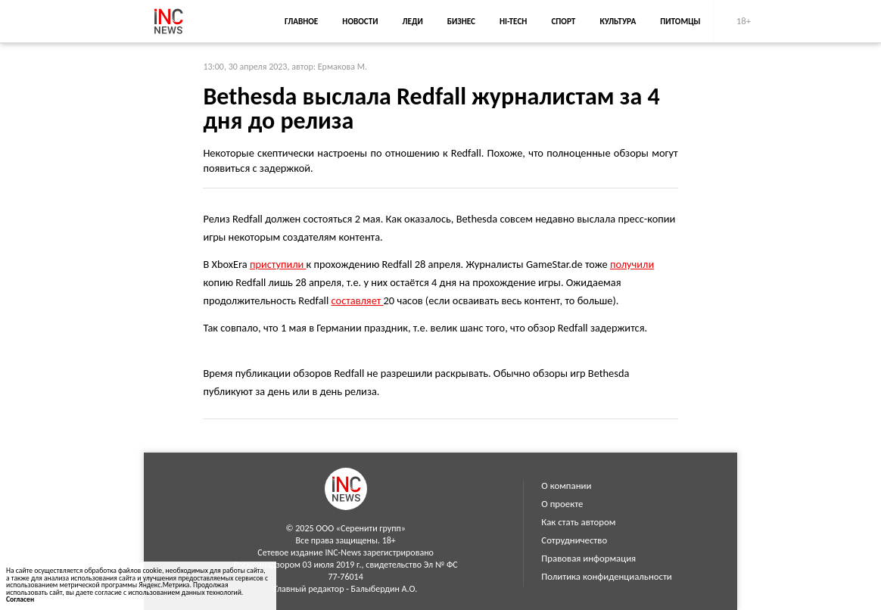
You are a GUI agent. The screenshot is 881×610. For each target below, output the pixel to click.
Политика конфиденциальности (606, 576)
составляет (357, 300)
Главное (301, 21)
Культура (617, 21)
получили (632, 264)
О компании (566, 485)
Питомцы (680, 21)
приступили (278, 264)
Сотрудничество (574, 540)
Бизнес (461, 21)
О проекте (562, 503)
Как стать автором (578, 522)
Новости (360, 21)
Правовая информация (588, 558)
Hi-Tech (513, 21)
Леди (413, 21)
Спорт (563, 21)
